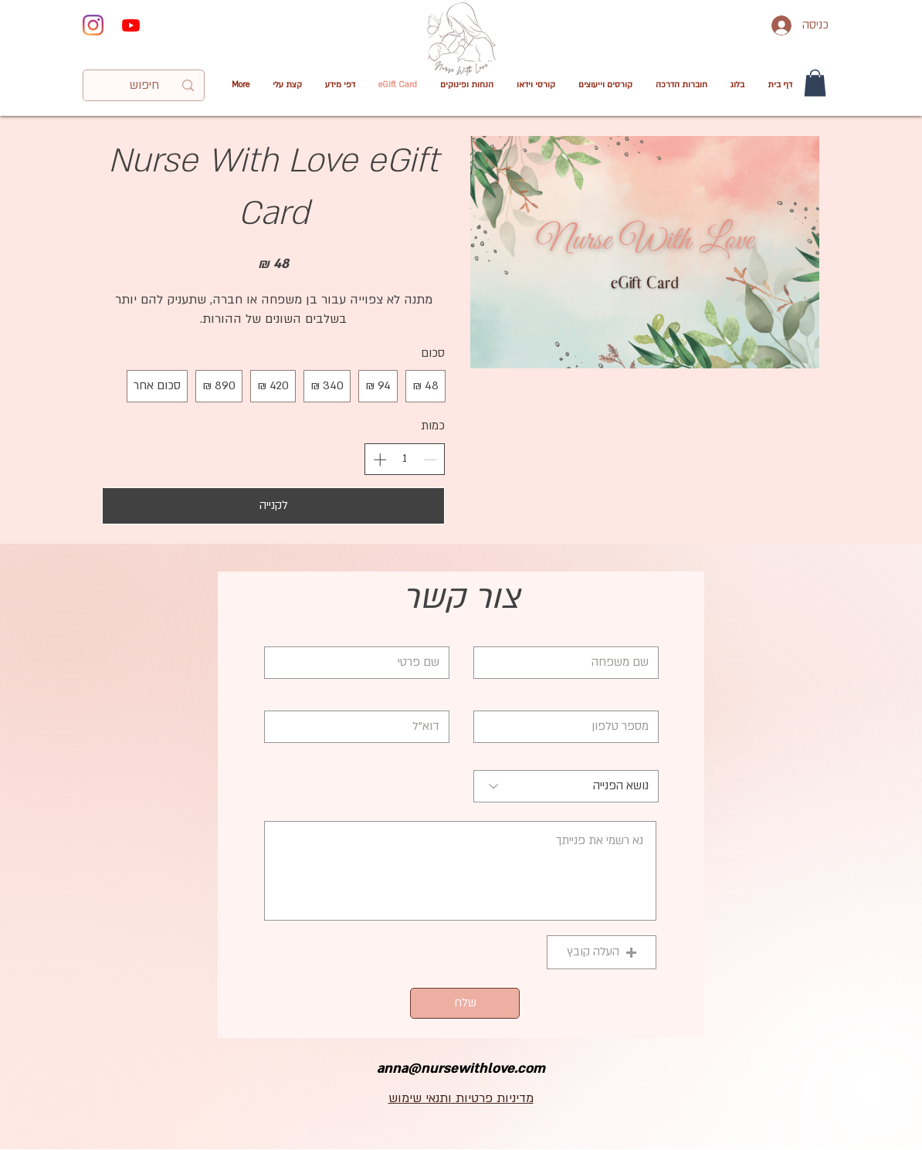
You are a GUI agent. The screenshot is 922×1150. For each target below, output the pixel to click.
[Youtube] (130, 25)
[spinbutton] (405, 458)
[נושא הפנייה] (566, 786)
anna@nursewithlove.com (461, 1068)
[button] (536, 85)
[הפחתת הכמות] (430, 459)
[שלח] (465, 1003)
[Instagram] (93, 25)
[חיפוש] (144, 85)
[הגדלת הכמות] (380, 459)
